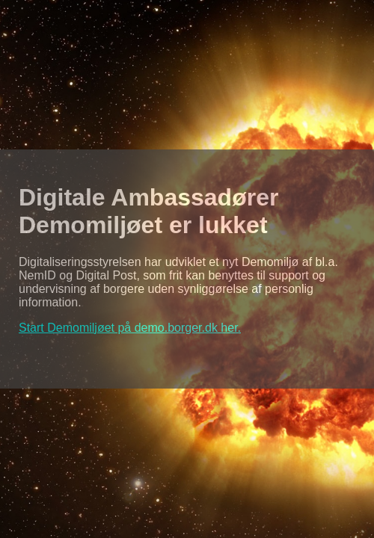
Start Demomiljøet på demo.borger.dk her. (130, 327)
